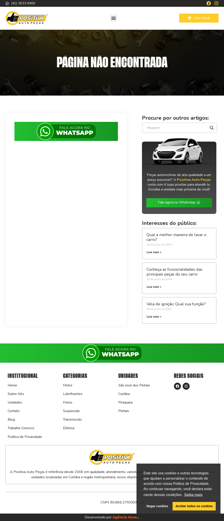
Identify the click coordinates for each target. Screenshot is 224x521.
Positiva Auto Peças (194, 179)
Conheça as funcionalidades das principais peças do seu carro (174, 272)
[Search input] (177, 128)
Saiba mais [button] (193, 495)
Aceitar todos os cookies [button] (194, 506)
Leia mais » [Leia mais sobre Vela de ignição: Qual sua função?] (154, 317)
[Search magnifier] (212, 128)
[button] (113, 18)
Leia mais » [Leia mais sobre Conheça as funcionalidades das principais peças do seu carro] (154, 287)
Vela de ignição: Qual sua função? (176, 304)
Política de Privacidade (25, 436)
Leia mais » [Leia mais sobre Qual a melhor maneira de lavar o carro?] (154, 252)
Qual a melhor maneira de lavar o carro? (176, 237)
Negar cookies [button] (157, 506)
